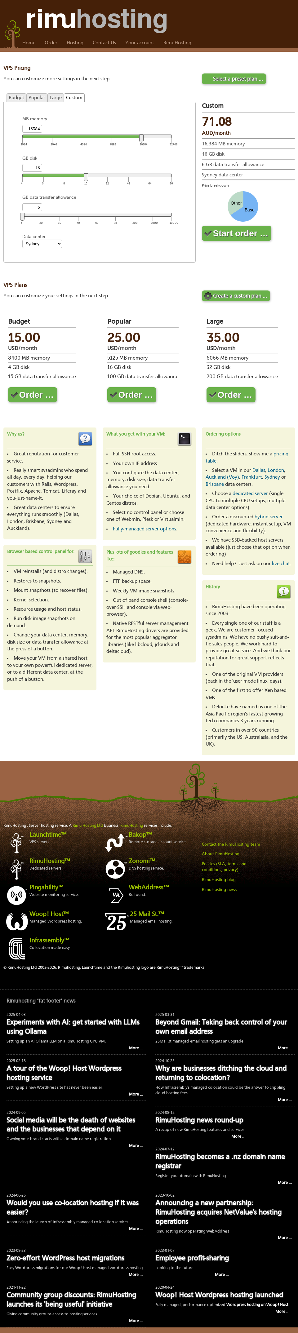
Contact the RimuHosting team (231, 844)
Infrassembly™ (49, 941)
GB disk (29, 158)
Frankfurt (252, 477)
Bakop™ (140, 835)
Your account (139, 43)
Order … (36, 395)
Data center (34, 236)
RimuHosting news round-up (199, 1120)
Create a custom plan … (240, 296)
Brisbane (215, 484)
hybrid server (269, 517)
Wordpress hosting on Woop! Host (257, 1305)
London (276, 470)
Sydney (272, 477)
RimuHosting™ (49, 861)
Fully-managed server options (144, 529)
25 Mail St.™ (147, 914)
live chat (281, 563)
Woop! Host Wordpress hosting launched (219, 1295)
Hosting (75, 43)
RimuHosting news (219, 890)
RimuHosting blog (219, 880)
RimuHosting (177, 43)
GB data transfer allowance (49, 197)
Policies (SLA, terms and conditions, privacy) (224, 867)
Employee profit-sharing (192, 1258)
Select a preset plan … (238, 79)
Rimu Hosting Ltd (88, 826)
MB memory (34, 119)
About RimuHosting (220, 854)
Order (51, 43)
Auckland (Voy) (222, 477)
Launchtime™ (47, 835)
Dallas (258, 470)
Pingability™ (46, 888)
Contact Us (104, 43)
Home (28, 43)
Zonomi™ (142, 861)
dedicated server (250, 493)
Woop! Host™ (49, 914)
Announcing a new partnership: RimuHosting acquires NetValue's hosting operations (218, 1213)
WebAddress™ (149, 888)
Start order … (241, 233)
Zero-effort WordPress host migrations (65, 1258)
